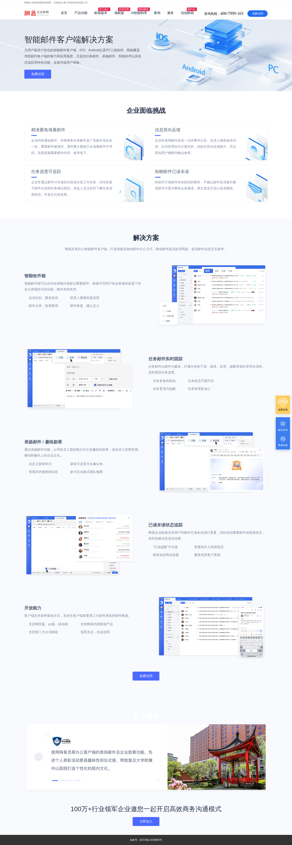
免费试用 (257, 13)
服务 (170, 13)
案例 (157, 13)
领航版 (119, 13)
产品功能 (80, 13)
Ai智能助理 (139, 13)
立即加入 (146, 821)
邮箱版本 (100, 13)
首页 (64, 13)
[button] (38, 757)
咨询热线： (248, 3)
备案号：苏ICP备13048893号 (146, 840)
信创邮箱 (187, 13)
